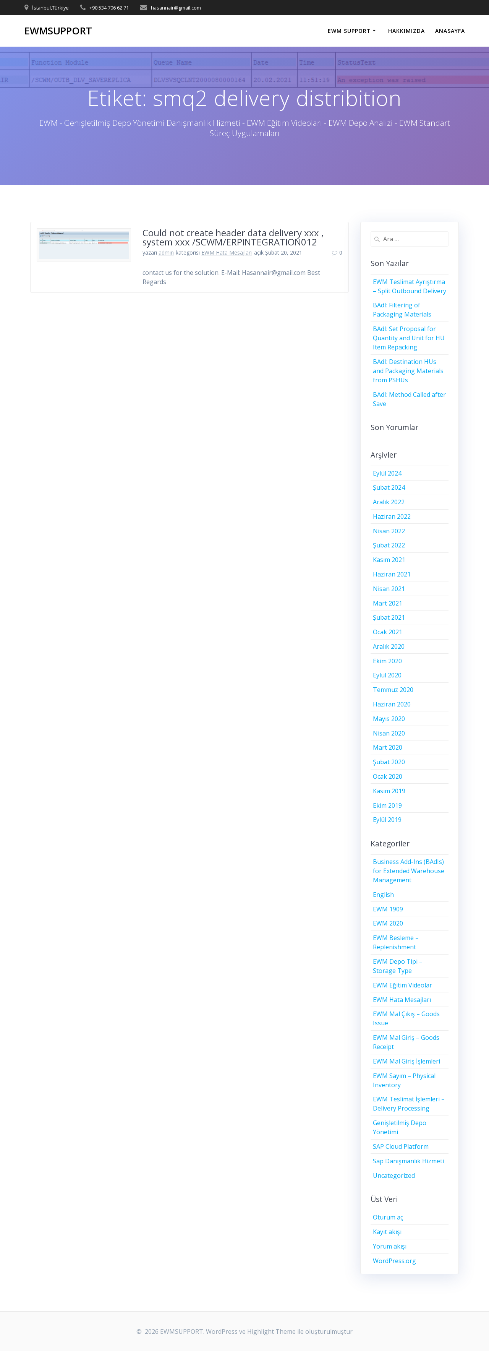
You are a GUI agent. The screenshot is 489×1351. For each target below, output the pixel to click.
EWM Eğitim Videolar (402, 985)
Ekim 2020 (387, 661)
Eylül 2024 (387, 473)
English (383, 894)
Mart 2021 (387, 603)
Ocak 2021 (387, 632)
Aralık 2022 (389, 502)
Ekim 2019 (387, 805)
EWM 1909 (388, 909)
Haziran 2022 (392, 516)
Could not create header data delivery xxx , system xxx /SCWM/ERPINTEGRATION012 (233, 237)
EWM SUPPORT (349, 30)
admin (166, 252)
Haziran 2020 (392, 704)
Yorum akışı (389, 1246)
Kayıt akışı (387, 1232)
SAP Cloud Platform (401, 1146)
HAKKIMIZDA (406, 30)
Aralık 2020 (389, 646)
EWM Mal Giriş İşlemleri (406, 1061)
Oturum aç (388, 1217)
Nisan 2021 (389, 589)
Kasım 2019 (389, 791)
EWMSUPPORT (58, 31)
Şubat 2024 (389, 487)
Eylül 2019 (387, 819)
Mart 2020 (387, 747)
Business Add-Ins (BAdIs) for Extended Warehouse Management (408, 870)
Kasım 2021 (389, 559)
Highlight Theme (271, 1331)
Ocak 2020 (387, 776)
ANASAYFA (450, 30)
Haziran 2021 (392, 574)
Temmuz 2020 (393, 689)
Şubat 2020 (389, 762)
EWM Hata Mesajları (226, 252)
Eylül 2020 (387, 675)
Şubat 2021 (389, 617)
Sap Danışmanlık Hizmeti (408, 1161)
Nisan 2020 (389, 733)
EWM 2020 (388, 923)
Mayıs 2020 (389, 718)
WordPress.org (394, 1261)
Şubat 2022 (389, 545)
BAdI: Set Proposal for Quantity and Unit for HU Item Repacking (409, 338)
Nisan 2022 (389, 531)
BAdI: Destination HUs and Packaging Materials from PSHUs (408, 370)
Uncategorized (394, 1175)
